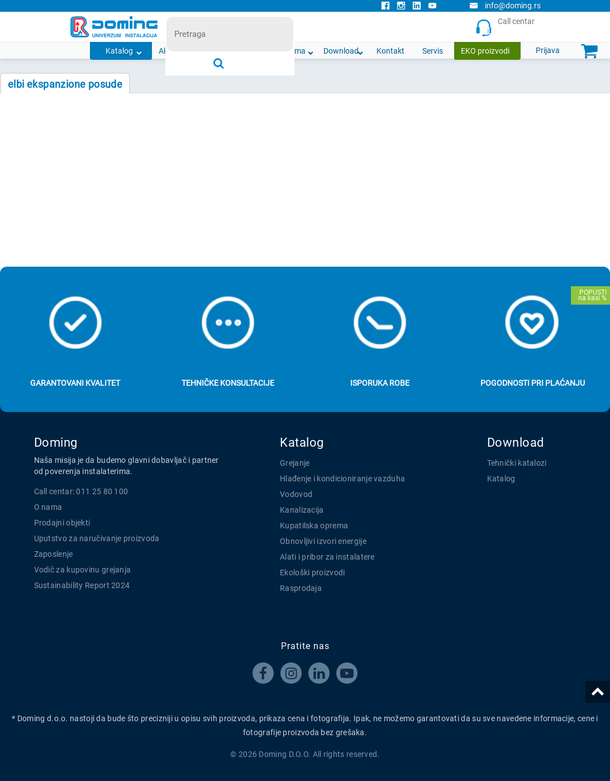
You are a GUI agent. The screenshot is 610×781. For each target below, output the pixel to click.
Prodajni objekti (62, 522)
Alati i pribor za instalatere (327, 556)
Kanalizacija (302, 509)
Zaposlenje (53, 554)
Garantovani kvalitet (75, 382)
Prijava (548, 50)
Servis (432, 50)
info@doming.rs (505, 5)
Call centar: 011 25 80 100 (81, 491)
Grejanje (294, 462)
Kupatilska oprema (314, 525)
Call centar (507, 27)
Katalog (119, 50)
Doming (56, 442)
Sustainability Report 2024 (82, 585)
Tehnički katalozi (517, 462)
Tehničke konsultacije (228, 382)
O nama (292, 50)
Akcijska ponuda (187, 50)
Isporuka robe (379, 382)
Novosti (246, 50)
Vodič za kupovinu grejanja (82, 569)
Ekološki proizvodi (312, 572)
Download (341, 50)
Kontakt (390, 50)
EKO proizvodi (485, 50)
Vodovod (296, 494)
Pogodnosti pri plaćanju (532, 382)
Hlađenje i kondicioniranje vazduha (342, 478)
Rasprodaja (301, 588)
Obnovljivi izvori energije (323, 541)
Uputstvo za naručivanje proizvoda (97, 538)
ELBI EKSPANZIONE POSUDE (65, 84)
